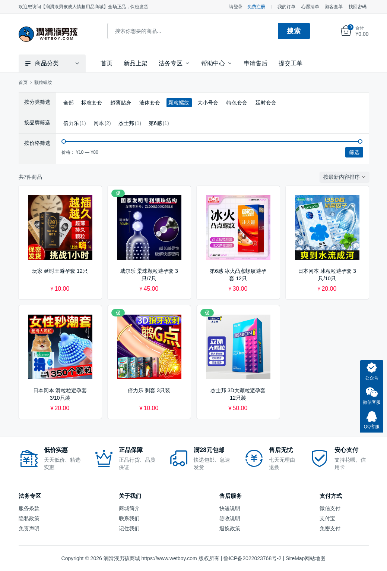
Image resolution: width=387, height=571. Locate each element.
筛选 (354, 152)
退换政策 (229, 528)
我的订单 (286, 6)
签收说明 (229, 518)
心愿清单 (310, 6)
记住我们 (129, 528)
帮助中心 (213, 63)
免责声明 (29, 528)
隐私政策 (29, 518)
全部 (68, 102)
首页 (106, 63)
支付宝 (327, 518)
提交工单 (290, 63)
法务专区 (171, 63)
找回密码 (358, 6)
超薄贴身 (120, 102)
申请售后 (255, 63)
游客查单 (334, 6)
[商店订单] (346, 176)
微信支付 (330, 508)
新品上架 (135, 63)
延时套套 (266, 102)
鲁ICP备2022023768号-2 (252, 558)
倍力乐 (71, 123)
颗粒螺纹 (178, 102)
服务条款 (29, 508)
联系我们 (129, 518)
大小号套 (207, 102)
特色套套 (236, 102)
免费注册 (256, 6)
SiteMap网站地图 (306, 558)
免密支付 (330, 528)
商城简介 (129, 508)
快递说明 (229, 508)
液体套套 (149, 102)
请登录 (235, 6)
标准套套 (91, 102)
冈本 (98, 123)
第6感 (155, 123)
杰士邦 (126, 123)
